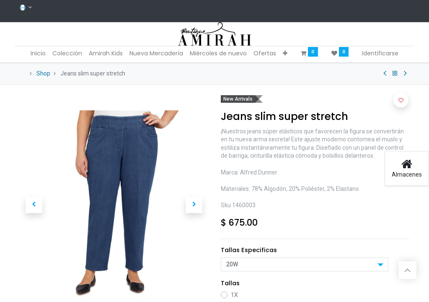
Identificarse (380, 53)
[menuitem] (38, 53)
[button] (285, 53)
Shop (43, 73)
